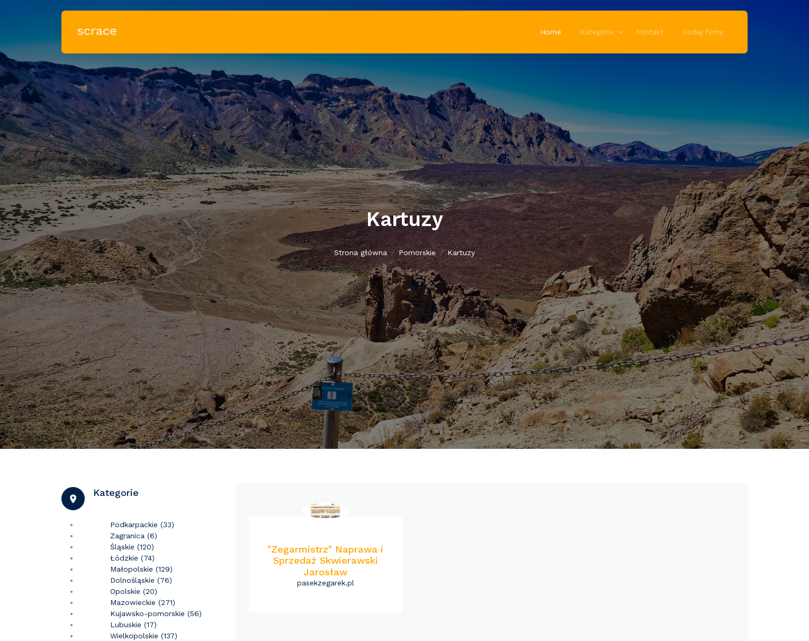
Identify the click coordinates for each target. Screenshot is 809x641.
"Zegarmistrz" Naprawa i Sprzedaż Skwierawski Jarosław (325, 560)
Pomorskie (417, 252)
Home (550, 32)
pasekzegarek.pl (325, 583)
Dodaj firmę (703, 32)
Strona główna (360, 252)
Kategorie (597, 32)
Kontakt (649, 32)
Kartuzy (461, 252)
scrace (97, 30)
